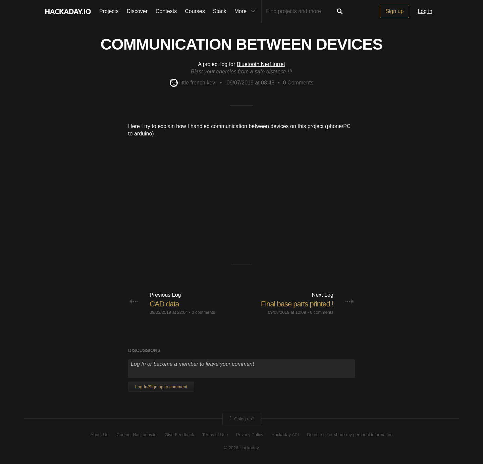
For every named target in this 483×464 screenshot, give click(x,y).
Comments (298, 82)
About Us (99, 434)
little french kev (192, 82)
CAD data (164, 304)
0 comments (203, 312)
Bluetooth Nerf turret (261, 64)
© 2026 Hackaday (241, 447)
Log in (425, 11)
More (246, 11)
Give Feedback (179, 434)
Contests (166, 11)
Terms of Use (215, 434)
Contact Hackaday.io (137, 434)
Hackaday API (285, 434)
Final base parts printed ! (297, 304)
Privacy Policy (249, 434)
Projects (109, 11)
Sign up (394, 11)
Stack (219, 11)
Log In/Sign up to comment (161, 386)
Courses (195, 11)
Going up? (241, 419)
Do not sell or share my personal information (349, 434)
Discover (137, 11)
